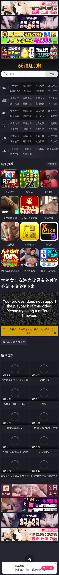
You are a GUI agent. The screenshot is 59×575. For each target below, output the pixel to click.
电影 (4, 113)
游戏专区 (52, 85)
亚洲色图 (27, 123)
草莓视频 (40, 148)
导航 (4, 151)
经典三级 (27, 116)
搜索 (52, 73)
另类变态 (52, 116)
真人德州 (27, 85)
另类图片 (52, 128)
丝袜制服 (27, 103)
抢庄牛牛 (52, 90)
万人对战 (40, 85)
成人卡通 (40, 110)
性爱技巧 (52, 141)
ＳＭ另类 (52, 103)
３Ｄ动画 (52, 98)
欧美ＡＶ (40, 98)
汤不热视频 (52, 148)
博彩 (4, 87)
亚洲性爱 (14, 110)
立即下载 (47, 567)
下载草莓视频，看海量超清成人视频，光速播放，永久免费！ (30, 331)
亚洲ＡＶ (14, 98)
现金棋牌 (40, 90)
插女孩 (14, 148)
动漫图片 (52, 123)
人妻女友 (40, 135)
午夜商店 (27, 148)
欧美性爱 (52, 110)
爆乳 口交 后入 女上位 (14, 341)
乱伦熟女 (40, 116)
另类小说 (27, 141)
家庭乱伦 (27, 135)
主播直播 (40, 103)
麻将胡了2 (15, 90)
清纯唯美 (27, 128)
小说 (4, 138)
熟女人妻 (14, 103)
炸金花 (27, 90)
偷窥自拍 (14, 123)
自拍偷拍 (27, 98)
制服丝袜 (14, 116)
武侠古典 (52, 135)
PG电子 (14, 85)
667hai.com (29, 66)
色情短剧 (27, 153)
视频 (4, 100)
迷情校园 (14, 141)
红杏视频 (14, 153)
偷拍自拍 (27, 110)
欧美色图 (40, 123)
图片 (4, 125)
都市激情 (14, 135)
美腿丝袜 (14, 128)
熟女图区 (40, 128)
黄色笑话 (40, 141)
